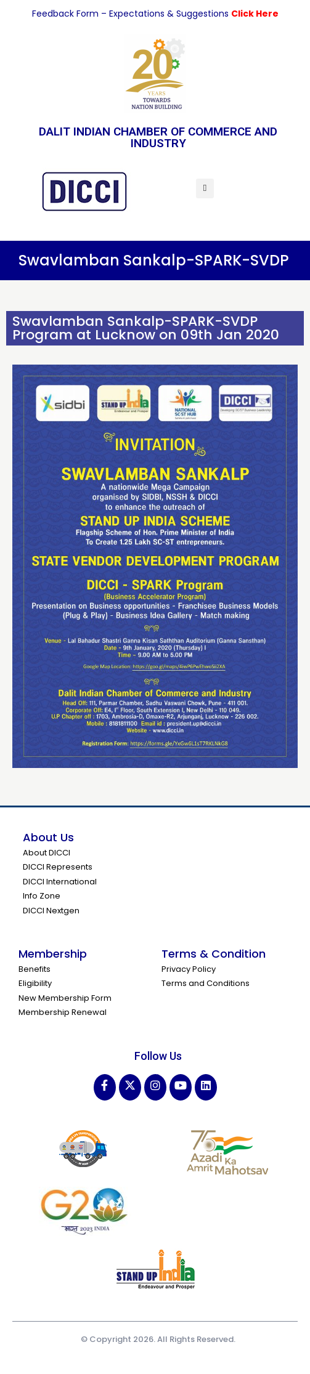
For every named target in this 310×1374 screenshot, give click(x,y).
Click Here (255, 13)
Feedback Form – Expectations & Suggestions (131, 13)
